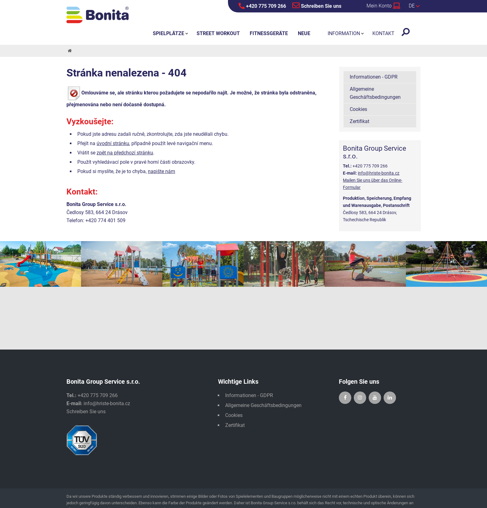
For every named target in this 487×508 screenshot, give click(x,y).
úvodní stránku (113, 143)
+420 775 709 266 (262, 6)
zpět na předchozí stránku (125, 153)
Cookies (358, 109)
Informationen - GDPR (374, 77)
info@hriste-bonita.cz (378, 173)
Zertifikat (359, 121)
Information (344, 33)
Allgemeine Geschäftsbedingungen (375, 93)
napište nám (161, 171)
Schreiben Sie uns (316, 5)
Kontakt (383, 33)
